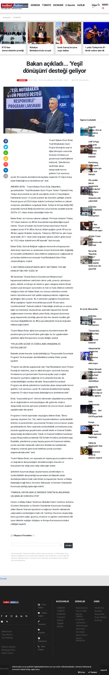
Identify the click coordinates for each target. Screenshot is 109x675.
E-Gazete (70, 5)
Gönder (68, 545)
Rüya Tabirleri (100, 617)
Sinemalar (80, 629)
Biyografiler (100, 614)
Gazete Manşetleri (80, 639)
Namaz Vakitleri (79, 615)
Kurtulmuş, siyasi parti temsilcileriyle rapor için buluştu (94, 168)
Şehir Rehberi (81, 635)
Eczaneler (80, 619)
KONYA (60, 626)
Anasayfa (7, 17)
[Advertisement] (30, 157)
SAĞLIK (81, 5)
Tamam (92, 672)
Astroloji (98, 620)
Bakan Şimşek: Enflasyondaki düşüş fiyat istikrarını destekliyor (95, 375)
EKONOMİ (58, 5)
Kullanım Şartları (8, 647)
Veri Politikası (7, 638)
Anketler (98, 611)
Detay (81, 672)
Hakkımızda (6, 631)
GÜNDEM (35, 5)
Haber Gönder (7, 653)
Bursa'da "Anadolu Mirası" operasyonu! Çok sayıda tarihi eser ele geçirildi (94, 260)
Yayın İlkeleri (6, 634)
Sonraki (3, 579)
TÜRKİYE (46, 5)
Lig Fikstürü (81, 622)
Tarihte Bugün (82, 626)
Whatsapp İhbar (8, 650)
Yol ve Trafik (81, 611)
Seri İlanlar (80, 632)
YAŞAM (60, 623)
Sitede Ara (99, 608)
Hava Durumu (82, 608)
